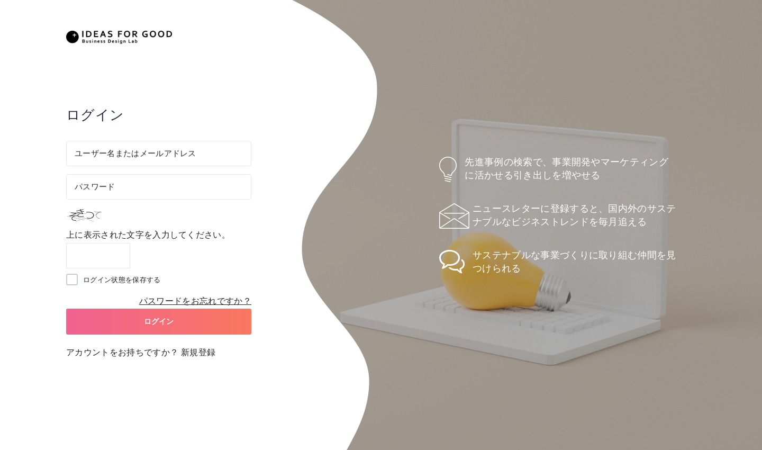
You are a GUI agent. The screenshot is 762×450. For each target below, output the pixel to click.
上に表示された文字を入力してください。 (148, 234)
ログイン (159, 321)
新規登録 (198, 352)
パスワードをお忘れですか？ (195, 300)
